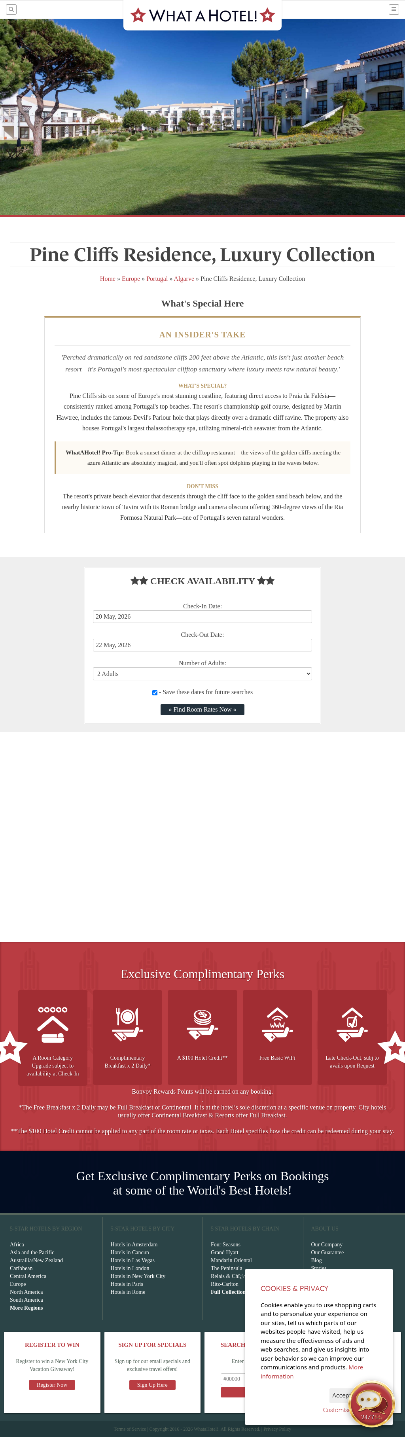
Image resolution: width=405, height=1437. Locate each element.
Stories (319, 1268)
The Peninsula (226, 1268)
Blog (316, 1260)
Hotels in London (130, 1268)
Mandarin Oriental (231, 1260)
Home (107, 278)
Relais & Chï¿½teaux (234, 1276)
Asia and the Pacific (32, 1252)
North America (26, 1292)
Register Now (52, 1385)
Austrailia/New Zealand (36, 1260)
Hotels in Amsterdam (134, 1245)
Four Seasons (225, 1245)
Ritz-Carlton (224, 1284)
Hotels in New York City (138, 1276)
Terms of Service (130, 1429)
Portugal (157, 278)
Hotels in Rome (128, 1292)
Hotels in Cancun (130, 1252)
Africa (17, 1245)
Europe (131, 278)
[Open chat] (372, 1404)
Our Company (327, 1245)
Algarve (184, 278)
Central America (28, 1276)
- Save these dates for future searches (202, 692)
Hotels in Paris (127, 1284)
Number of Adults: (202, 663)
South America (26, 1300)
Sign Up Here (152, 1385)
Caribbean (21, 1268)
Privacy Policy (277, 1429)
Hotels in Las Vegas (133, 1260)
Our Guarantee (327, 1252)
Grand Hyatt (224, 1252)
